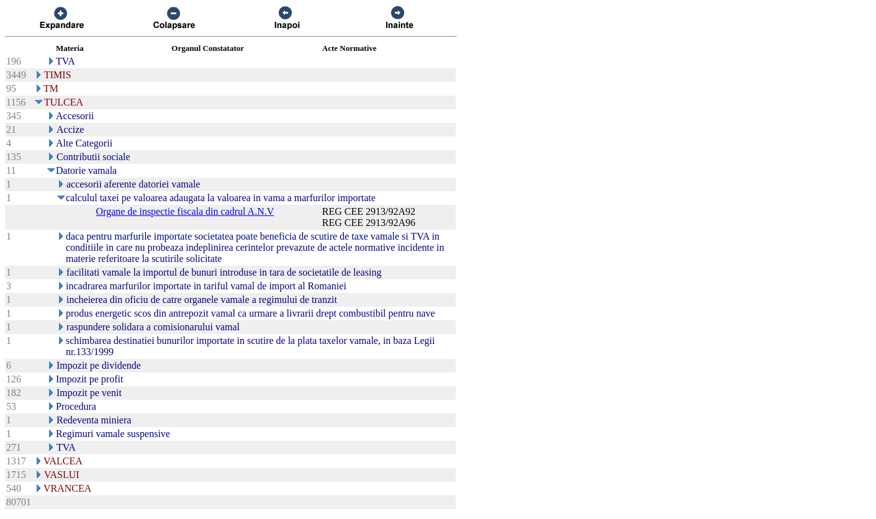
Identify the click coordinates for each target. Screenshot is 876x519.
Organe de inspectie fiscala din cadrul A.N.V (185, 211)
